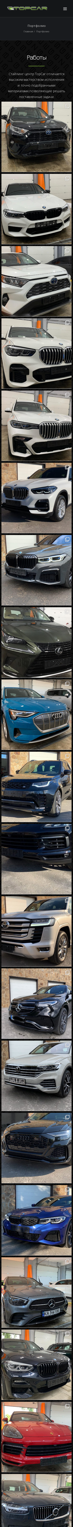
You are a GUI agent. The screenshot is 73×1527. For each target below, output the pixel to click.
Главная (28, 31)
